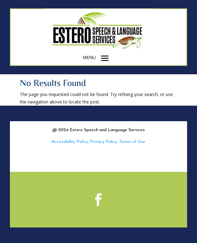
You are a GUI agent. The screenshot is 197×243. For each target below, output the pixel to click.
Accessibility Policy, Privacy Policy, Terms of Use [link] (98, 142)
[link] (98, 49)
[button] (105, 58)
